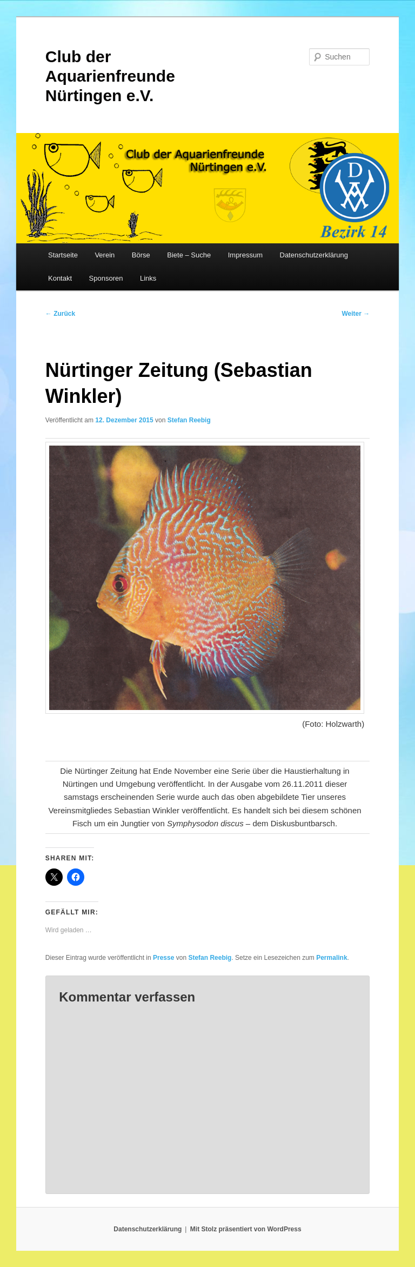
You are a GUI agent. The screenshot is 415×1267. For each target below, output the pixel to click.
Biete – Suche (189, 255)
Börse (141, 255)
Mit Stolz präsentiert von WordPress (246, 1229)
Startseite (63, 255)
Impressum (245, 255)
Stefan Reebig (189, 420)
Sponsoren (106, 278)
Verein (105, 255)
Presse (163, 957)
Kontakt (60, 278)
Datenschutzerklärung (314, 255)
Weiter (356, 313)
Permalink (331, 957)
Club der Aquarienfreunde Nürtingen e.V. (110, 76)
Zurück (60, 313)
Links (148, 278)
